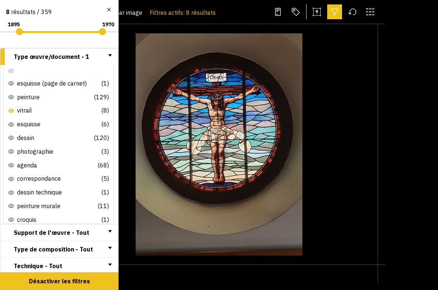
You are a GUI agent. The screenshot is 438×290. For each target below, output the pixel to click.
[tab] (59, 57)
